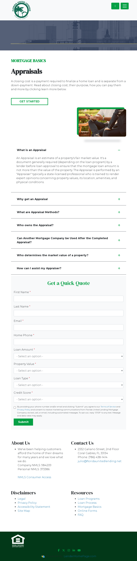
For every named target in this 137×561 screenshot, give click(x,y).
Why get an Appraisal (68, 199)
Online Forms (87, 510)
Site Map (24, 510)
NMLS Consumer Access (34, 477)
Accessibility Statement (34, 506)
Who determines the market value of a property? (68, 255)
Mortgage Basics (89, 506)
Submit (23, 422)
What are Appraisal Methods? (68, 212)
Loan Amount (24, 349)
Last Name (22, 306)
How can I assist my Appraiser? (68, 268)
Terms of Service (108, 406)
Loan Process (87, 502)
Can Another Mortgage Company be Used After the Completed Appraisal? (68, 240)
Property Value (25, 364)
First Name (22, 292)
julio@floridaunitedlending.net (99, 461)
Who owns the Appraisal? (68, 225)
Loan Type (22, 378)
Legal (22, 498)
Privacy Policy (23, 409)
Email (19, 321)
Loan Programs (88, 498)
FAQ (80, 514)
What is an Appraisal (68, 150)
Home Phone (24, 335)
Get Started (30, 101)
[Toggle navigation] (125, 6)
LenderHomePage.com (80, 556)
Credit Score (23, 392)
